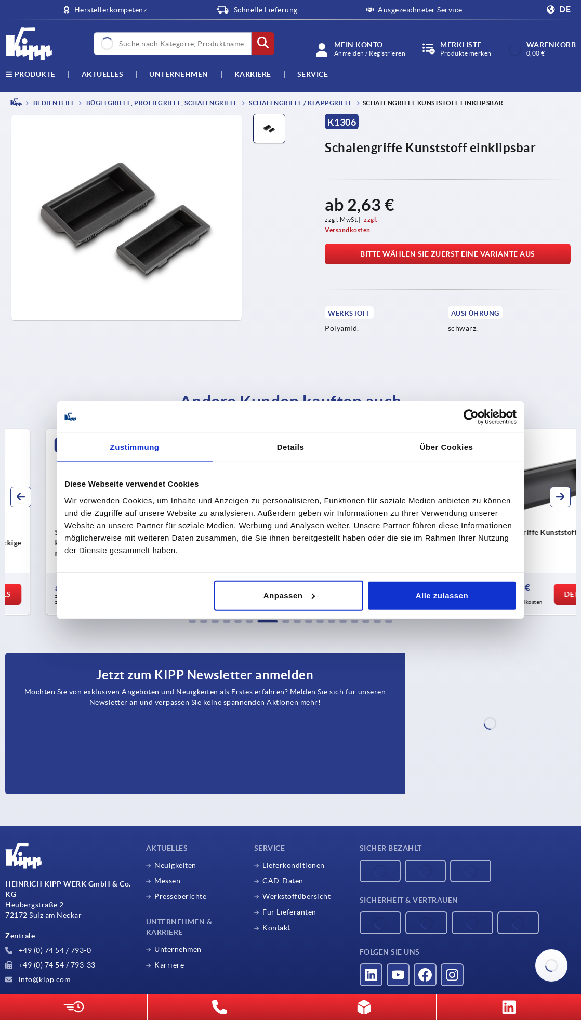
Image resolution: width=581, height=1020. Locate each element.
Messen (167, 881)
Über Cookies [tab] (446, 446)
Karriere (252, 74)
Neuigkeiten (175, 865)
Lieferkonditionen (293, 865)
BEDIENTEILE (53, 103)
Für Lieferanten (289, 912)
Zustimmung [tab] (135, 446)
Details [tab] (291, 446)
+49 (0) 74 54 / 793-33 (50, 965)
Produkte (30, 74)
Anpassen (289, 594)
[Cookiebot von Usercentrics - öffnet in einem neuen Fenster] (471, 417)
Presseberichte (180, 896)
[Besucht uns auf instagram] (452, 974)
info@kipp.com (37, 979)
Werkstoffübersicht (296, 896)
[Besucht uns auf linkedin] (371, 974)
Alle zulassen (442, 594)
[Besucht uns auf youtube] (398, 974)
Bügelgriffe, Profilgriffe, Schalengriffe (161, 103)
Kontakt (276, 927)
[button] (192, 621)
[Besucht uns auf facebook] (425, 974)
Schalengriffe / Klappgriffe (300, 103)
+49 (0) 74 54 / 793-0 (48, 950)
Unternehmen (178, 74)
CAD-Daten (282, 881)
